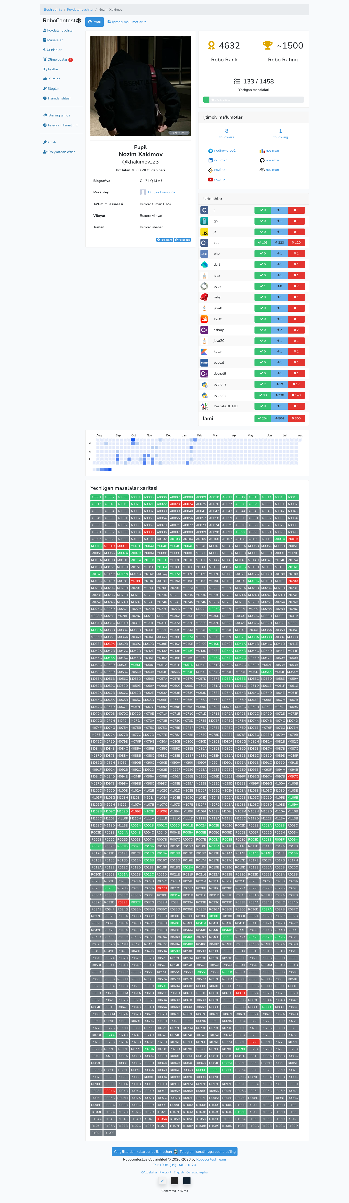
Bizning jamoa (56, 115)
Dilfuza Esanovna (161, 192)
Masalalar (53, 40)
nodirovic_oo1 (225, 150)
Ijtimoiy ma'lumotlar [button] (125, 21)
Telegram (164, 240)
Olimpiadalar (58, 59)
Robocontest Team (211, 1159)
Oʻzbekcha (149, 1172)
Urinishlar (52, 49)
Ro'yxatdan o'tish (59, 151)
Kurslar (51, 78)
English (179, 1172)
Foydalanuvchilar (80, 9)
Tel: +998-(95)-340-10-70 (174, 1164)
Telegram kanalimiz (60, 125)
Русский (165, 1172)
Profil (94, 21)
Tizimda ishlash (57, 98)
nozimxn (272, 150)
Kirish (49, 142)
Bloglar (51, 88)
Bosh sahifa (53, 9)
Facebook (182, 240)
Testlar (50, 69)
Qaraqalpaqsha (197, 1172)
